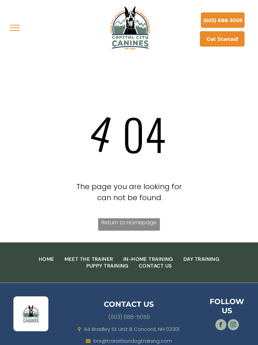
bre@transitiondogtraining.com (132, 340)
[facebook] (220, 325)
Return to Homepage (129, 222)
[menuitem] (46, 259)
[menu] (15, 28)
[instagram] (233, 325)
